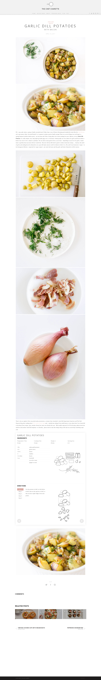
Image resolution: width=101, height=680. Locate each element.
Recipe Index (41, 13)
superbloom (81, 132)
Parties (51, 23)
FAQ (67, 13)
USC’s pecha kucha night (39, 423)
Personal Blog (56, 13)
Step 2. (20, 491)
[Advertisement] (42, 647)
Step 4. (20, 496)
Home (34, 13)
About (48, 13)
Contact (83, 678)
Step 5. (20, 498)
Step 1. (20, 489)
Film (63, 13)
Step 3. (20, 493)
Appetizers (51, 21)
